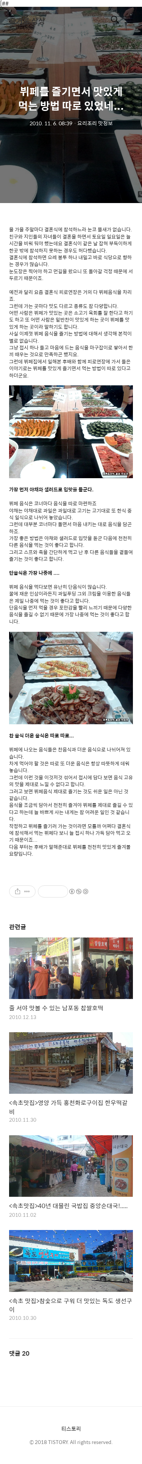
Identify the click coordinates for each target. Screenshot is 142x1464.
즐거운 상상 (27, 20)
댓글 (19, 1353)
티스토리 (71, 1428)
